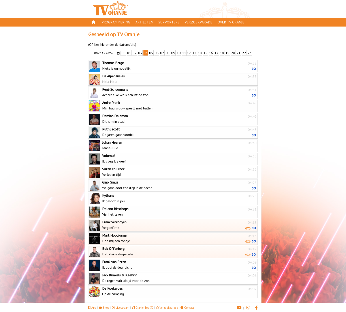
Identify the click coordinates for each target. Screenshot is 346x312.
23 (250, 53)
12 (189, 53)
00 (124, 53)
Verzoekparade (198, 22)
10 (179, 53)
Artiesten (144, 22)
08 (168, 53)
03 (140, 53)
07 (162, 53)
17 (216, 53)
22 (244, 53)
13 (194, 53)
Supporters (168, 22)
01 (129, 53)
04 (146, 53)
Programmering (116, 22)
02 (135, 53)
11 (184, 53)
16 (211, 53)
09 (173, 53)
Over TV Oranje (231, 22)
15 (205, 53)
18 (222, 53)
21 (239, 53)
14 (200, 53)
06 (157, 53)
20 (233, 53)
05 (151, 53)
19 (227, 53)
